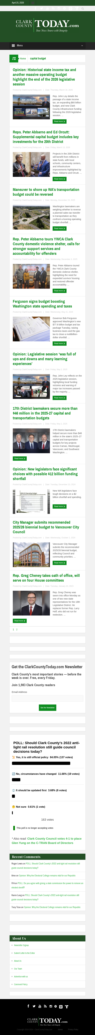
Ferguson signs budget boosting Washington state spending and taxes (42, 304)
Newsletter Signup (21, 945)
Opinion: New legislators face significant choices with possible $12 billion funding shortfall (45, 474)
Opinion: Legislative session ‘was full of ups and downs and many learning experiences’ (44, 359)
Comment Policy (21, 984)
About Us (17, 961)
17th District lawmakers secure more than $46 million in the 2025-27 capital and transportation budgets (45, 413)
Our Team (18, 968)
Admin (60, 1029)
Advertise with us (21, 976)
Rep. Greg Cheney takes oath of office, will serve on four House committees (46, 578)
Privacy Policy (73, 1029)
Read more (59, 121)
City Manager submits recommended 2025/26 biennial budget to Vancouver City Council (46, 527)
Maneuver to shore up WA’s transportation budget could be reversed (46, 192)
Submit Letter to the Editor (24, 953)
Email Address (19, 692)
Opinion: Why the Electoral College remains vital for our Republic (47, 875)
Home (23, 58)
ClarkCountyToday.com (32, 90)
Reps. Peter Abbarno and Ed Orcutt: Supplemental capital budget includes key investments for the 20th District (46, 137)
